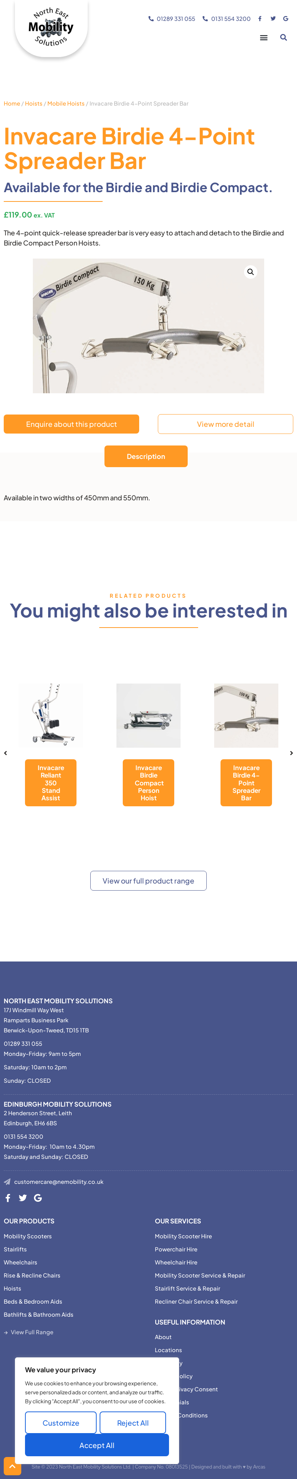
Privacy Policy (174, 1375)
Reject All (133, 1422)
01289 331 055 (23, 1043)
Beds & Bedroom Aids (33, 1301)
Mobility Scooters (28, 1235)
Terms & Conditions (181, 1415)
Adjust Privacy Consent (186, 1388)
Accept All (97, 1445)
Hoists (34, 103)
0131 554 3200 (23, 1136)
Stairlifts (15, 1249)
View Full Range (32, 1331)
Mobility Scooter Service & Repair (200, 1275)
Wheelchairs (20, 1262)
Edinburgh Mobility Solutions (58, 1104)
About (163, 1336)
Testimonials (172, 1401)
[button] (263, 37)
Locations (168, 1349)
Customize (61, 1422)
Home (12, 103)
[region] (97, 1410)
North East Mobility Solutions (58, 1001)
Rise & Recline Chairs (32, 1275)
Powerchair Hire (176, 1249)
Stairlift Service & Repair (187, 1288)
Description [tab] (146, 456)
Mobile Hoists (66, 103)
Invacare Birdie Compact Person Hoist (149, 782)
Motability (168, 1362)
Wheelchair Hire (176, 1262)
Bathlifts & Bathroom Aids (39, 1314)
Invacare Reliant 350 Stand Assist (51, 782)
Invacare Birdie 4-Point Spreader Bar (246, 782)
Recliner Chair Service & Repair (196, 1301)
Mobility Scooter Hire (183, 1235)
